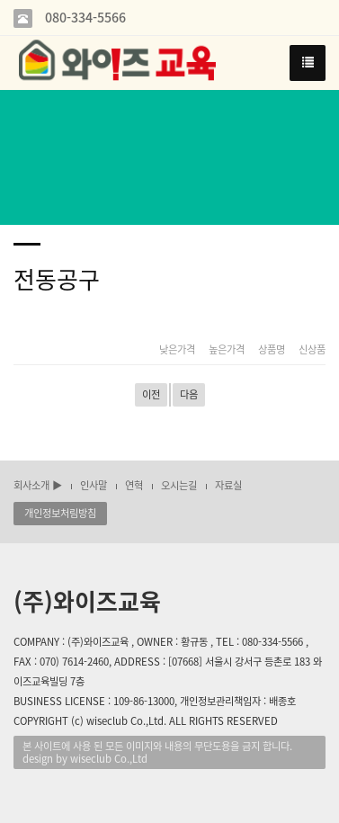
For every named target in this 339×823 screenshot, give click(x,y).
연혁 (134, 485)
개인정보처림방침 (60, 513)
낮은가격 (177, 350)
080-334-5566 (83, 17)
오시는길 (179, 485)
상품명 (271, 350)
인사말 (93, 485)
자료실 (228, 485)
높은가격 (227, 350)
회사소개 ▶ (37, 485)
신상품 (312, 350)
